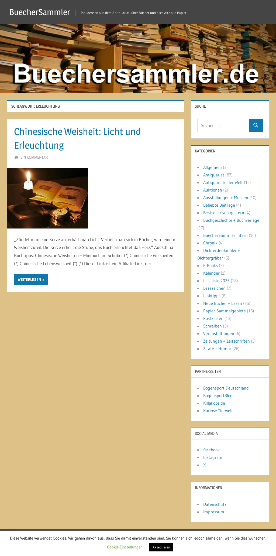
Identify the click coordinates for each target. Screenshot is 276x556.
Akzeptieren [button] (161, 547)
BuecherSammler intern (225, 235)
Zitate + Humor (217, 348)
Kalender (211, 273)
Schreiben (212, 326)
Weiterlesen (29, 279)
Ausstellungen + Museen (225, 197)
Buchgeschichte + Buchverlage (231, 220)
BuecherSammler (39, 12)
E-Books (210, 265)
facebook (211, 449)
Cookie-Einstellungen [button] (125, 547)
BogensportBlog (218, 395)
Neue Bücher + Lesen (222, 303)
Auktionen (212, 190)
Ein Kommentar (34, 157)
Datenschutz (214, 504)
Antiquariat (213, 175)
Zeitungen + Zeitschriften (226, 341)
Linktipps (211, 295)
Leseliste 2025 (216, 280)
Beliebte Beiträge (219, 205)
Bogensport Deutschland (226, 388)
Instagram (212, 457)
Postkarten (213, 318)
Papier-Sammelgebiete (224, 310)
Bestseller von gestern (223, 212)
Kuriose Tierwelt (218, 410)
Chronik (210, 242)
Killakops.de (214, 403)
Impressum (213, 511)
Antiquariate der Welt (223, 182)
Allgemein (212, 167)
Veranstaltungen (218, 333)
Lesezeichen (214, 288)
